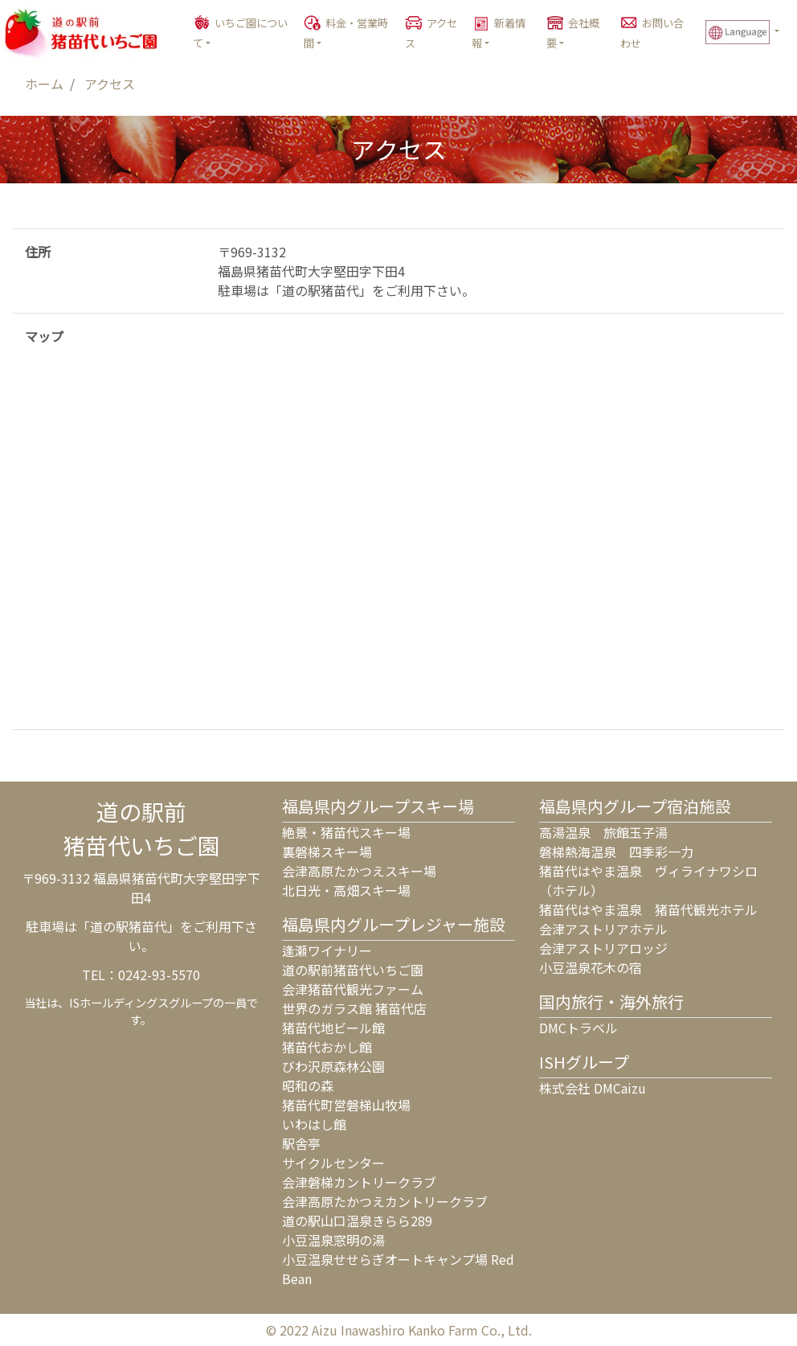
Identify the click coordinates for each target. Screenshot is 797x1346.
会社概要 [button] (572, 33)
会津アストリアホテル (603, 928)
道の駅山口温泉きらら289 (357, 1220)
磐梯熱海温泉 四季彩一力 (616, 851)
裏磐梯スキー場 (327, 851)
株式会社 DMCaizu (592, 1088)
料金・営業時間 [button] (346, 33)
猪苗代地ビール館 (333, 1027)
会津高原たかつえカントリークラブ (385, 1201)
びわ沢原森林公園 (333, 1066)
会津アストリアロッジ (603, 948)
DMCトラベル (578, 1027)
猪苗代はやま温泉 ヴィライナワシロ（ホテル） (648, 880)
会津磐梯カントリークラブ (359, 1182)
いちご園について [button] (240, 33)
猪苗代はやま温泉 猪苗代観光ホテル (648, 909)
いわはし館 (314, 1124)
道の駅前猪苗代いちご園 (352, 969)
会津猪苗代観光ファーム (352, 989)
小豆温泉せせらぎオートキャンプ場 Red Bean (398, 1269)
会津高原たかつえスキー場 (359, 870)
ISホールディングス (119, 1002)
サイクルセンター (333, 1162)
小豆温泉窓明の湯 (333, 1240)
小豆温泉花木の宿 (590, 967)
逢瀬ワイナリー (327, 950)
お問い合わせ (652, 33)
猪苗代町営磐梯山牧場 (346, 1104)
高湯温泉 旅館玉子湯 (603, 832)
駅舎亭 (301, 1143)
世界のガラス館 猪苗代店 (354, 1008)
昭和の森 (307, 1085)
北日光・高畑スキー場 (346, 890)
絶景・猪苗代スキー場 (346, 832)
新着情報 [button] (498, 33)
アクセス (431, 33)
